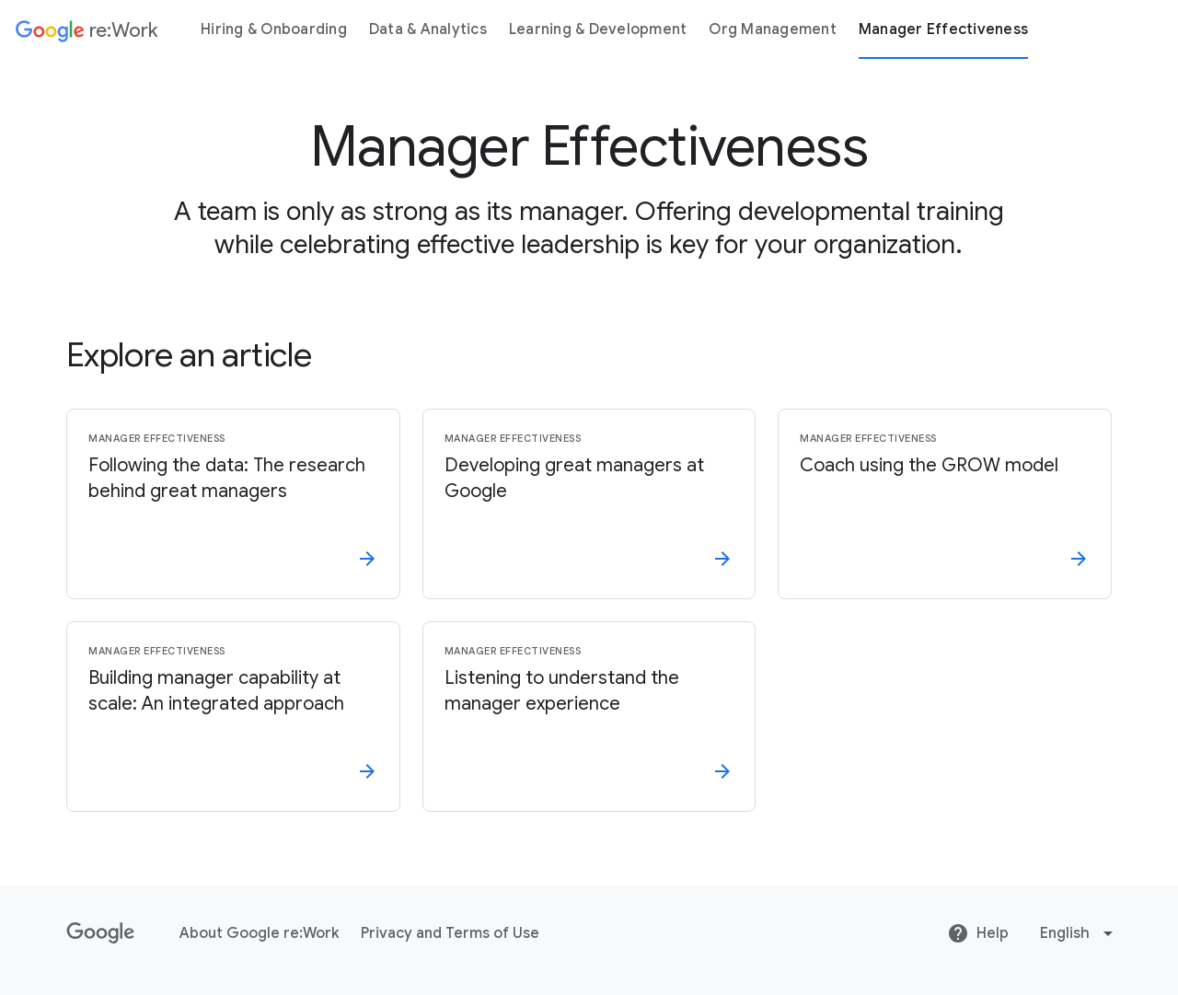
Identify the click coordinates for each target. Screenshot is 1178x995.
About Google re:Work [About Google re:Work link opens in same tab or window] (259, 933)
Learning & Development (598, 29)
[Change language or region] (1078, 933)
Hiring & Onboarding (274, 29)
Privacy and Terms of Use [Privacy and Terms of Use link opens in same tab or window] (450, 933)
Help (978, 933)
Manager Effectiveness (943, 29)
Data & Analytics (428, 29)
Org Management (773, 29)
